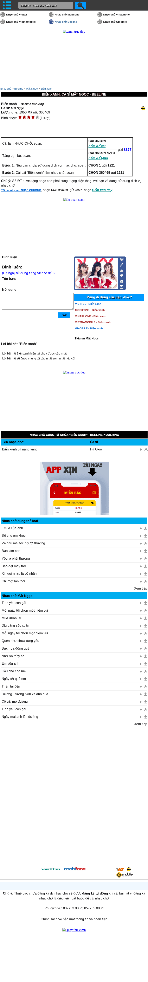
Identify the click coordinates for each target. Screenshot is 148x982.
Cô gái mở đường (15, 701)
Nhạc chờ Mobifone (67, 14)
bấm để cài (97, 146)
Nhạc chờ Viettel (16, 14)
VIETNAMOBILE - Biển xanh (93, 322)
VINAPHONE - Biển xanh (90, 316)
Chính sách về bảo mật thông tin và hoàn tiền (74, 919)
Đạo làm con (11, 551)
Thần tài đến (11, 686)
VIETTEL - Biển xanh (88, 303)
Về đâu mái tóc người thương (23, 543)
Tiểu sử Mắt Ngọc (87, 338)
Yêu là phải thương (16, 558)
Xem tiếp (140, 588)
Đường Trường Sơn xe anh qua (25, 694)
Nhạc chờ (5, 88)
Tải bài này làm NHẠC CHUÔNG (21, 190)
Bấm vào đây (102, 190)
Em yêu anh (10, 663)
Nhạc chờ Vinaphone (116, 14)
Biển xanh (46, 88)
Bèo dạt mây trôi (14, 566)
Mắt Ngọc (32, 88)
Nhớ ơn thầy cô (13, 656)
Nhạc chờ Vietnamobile (21, 21)
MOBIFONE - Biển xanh (90, 310)
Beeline (18, 88)
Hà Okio (96, 449)
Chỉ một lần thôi (13, 581)
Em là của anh (12, 528)
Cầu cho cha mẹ (14, 671)
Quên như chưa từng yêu (20, 641)
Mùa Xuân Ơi (11, 618)
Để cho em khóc (14, 535)
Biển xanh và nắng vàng (20, 449)
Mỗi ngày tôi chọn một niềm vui (25, 610)
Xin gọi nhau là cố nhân (19, 573)
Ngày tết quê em (14, 679)
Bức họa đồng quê (15, 648)
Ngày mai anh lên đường (20, 716)
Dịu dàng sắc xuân (15, 625)
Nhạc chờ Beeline (66, 21)
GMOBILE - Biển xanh (89, 328)
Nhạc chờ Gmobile (115, 21)
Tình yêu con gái (14, 603)
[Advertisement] (74, 795)
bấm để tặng (98, 158)
